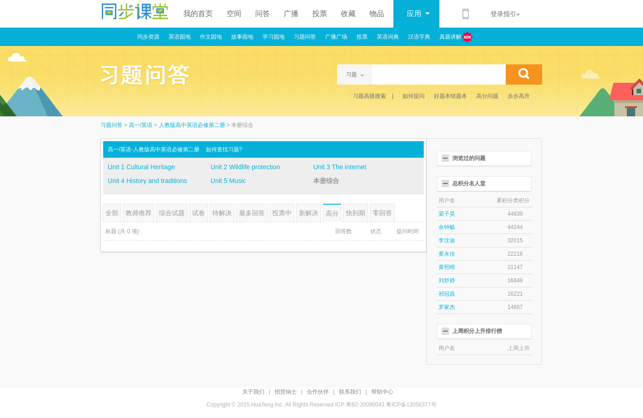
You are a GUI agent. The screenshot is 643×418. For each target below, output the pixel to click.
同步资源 (148, 37)
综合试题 (172, 213)
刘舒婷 (446, 280)
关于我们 (253, 392)
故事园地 (242, 37)
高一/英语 (140, 125)
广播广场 (336, 37)
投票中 (282, 213)
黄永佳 (446, 254)
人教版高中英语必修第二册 (192, 125)
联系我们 (350, 392)
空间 (234, 13)
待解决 (222, 213)
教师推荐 (139, 213)
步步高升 (519, 96)
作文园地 (211, 37)
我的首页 (198, 13)
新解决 (308, 213)
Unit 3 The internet (339, 167)
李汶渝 (446, 240)
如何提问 (414, 96)
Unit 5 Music (228, 180)
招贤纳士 (286, 392)
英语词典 (388, 37)
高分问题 (487, 96)
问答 (262, 13)
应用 (418, 13)
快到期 (355, 213)
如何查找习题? (224, 149)
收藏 (348, 13)
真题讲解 (456, 37)
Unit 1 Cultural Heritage (141, 167)
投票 (319, 13)
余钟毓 (446, 227)
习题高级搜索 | (373, 96)
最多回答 (252, 213)
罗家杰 (446, 307)
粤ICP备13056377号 (411, 404)
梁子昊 (446, 214)
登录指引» (505, 14)
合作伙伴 (318, 392)
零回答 (382, 213)
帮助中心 (382, 392)
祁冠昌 (446, 294)
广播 (291, 13)
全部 (111, 213)
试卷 (198, 213)
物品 (376, 13)
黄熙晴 (446, 267)
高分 (332, 213)
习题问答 (305, 37)
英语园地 (180, 37)
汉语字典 (419, 37)
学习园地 (274, 37)
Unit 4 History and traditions (147, 180)
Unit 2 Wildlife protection (245, 167)
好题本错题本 (450, 96)
